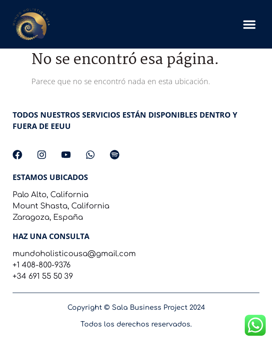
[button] (249, 24)
